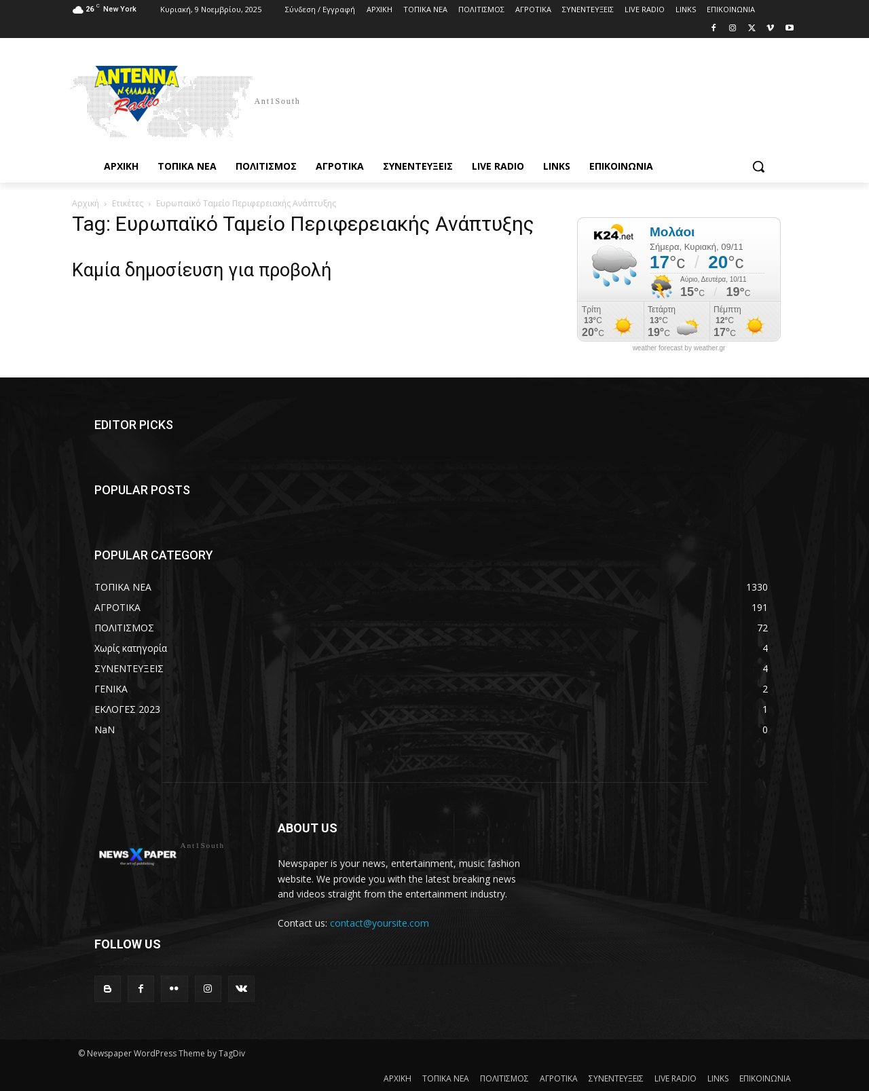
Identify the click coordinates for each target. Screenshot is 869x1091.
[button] (758, 166)
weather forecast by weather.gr (679, 348)
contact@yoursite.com (379, 923)
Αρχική (85, 203)
